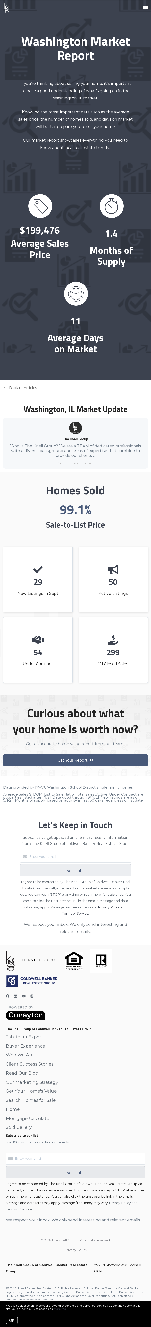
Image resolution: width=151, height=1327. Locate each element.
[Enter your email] (79, 856)
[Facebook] (7, 996)
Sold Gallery (19, 1127)
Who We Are (20, 1055)
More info (60, 1308)
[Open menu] (145, 8)
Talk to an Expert (24, 1037)
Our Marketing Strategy (32, 1082)
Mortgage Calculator (28, 1118)
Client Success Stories (30, 1064)
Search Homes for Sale (31, 1100)
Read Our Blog (22, 1073)
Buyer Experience (25, 1046)
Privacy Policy (75, 1250)
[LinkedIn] (15, 996)
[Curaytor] (25, 1019)
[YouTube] (24, 996)
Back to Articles (23, 388)
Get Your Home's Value (31, 1091)
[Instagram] (31, 996)
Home (13, 1109)
